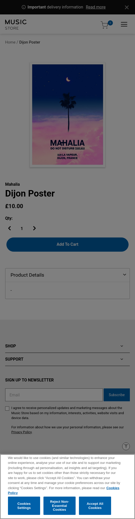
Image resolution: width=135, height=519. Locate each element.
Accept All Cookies (95, 507)
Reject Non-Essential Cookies (59, 507)
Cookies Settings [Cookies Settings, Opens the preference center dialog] (24, 507)
